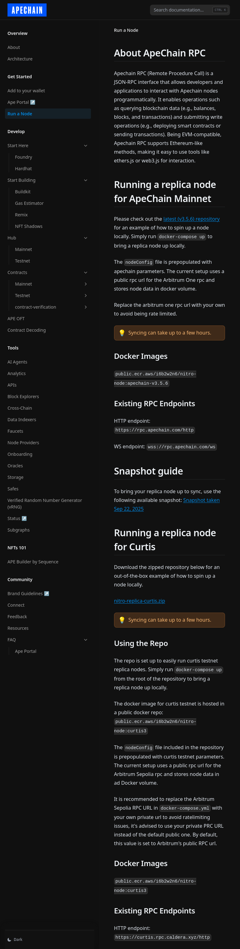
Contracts (38, 269)
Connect (16, 602)
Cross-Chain (20, 405)
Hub (38, 235)
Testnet (22, 258)
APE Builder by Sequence (33, 558)
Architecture (20, 56)
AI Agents (17, 359)
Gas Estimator (29, 200)
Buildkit (23, 188)
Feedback (17, 613)
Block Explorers (23, 393)
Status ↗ (27, 515)
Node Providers (23, 439)
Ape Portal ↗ (27, 98)
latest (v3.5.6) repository (172, 210)
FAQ (38, 636)
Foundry (23, 154)
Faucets (15, 428)
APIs (12, 382)
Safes (13, 486)
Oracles (15, 462)
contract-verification (42, 304)
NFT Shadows (28, 223)
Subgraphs (19, 527)
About (14, 44)
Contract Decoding (27, 327)
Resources (18, 625)
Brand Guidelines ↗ (28, 590)
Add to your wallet (26, 87)
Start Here (38, 142)
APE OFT (16, 315)
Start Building (38, 177)
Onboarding (20, 451)
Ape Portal (25, 648)
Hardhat (23, 165)
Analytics (17, 370)
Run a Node (20, 110)
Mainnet (23, 246)
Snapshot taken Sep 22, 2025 (175, 473)
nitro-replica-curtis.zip (120, 557)
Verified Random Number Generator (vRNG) (34, 500)
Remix (21, 211)
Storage (15, 474)
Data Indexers (22, 416)
